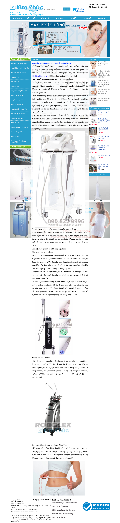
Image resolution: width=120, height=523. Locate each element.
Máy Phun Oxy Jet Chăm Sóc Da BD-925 (103, 129)
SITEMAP (101, 18)
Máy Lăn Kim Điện (17, 118)
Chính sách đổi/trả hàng (60, 506)
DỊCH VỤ (45, 18)
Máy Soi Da (15, 86)
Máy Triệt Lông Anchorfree (19, 91)
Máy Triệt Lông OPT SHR (19, 95)
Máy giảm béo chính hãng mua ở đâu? (103, 63)
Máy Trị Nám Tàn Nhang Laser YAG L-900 (104, 166)
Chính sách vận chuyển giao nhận (63, 510)
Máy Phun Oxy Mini (104, 155)
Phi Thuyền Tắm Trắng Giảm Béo (18, 142)
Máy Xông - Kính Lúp (18, 104)
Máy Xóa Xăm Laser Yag (19, 109)
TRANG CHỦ (16, 18)
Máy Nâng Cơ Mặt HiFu (19, 113)
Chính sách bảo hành (59, 517)
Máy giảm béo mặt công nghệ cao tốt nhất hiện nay (104, 91)
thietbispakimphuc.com (40, 76)
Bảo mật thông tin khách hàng (62, 514)
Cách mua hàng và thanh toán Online (64, 503)
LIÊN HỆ (87, 18)
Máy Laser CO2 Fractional (19, 127)
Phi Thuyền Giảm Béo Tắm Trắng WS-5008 (104, 120)
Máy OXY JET (15, 77)
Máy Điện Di (15, 81)
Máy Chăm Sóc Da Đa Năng (20, 68)
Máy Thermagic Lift (17, 100)
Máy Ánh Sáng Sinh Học (19, 63)
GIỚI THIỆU (31, 18)
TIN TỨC (73, 18)
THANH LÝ (59, 18)
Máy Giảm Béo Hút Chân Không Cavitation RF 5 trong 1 (99, 148)
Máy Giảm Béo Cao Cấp (19, 72)
